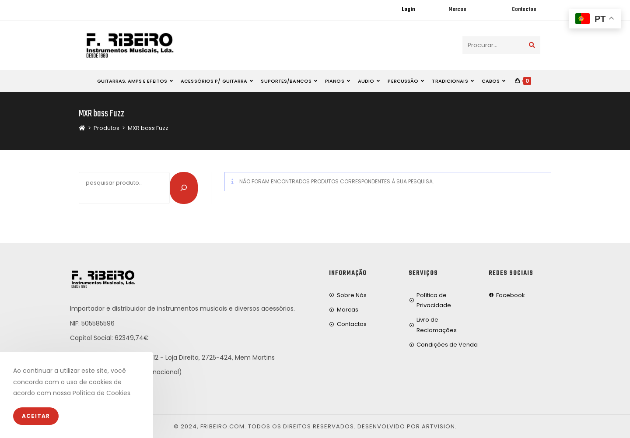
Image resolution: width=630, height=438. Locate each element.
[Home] (82, 128)
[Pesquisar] (184, 187)
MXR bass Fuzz (148, 128)
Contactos (524, 9)
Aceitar (36, 416)
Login (408, 9)
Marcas (457, 9)
